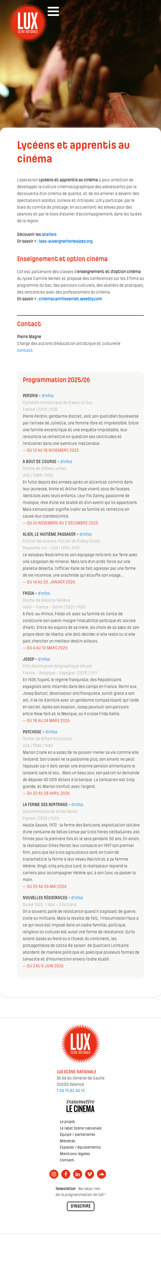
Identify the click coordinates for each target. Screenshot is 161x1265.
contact (25, 350)
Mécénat (67, 1141)
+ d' (45, 732)
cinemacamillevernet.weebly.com (70, 299)
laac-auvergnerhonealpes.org (65, 241)
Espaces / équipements (80, 1147)
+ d (41, 396)
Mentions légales (75, 1154)
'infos (49, 396)
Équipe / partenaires (77, 1135)
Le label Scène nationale (80, 1128)
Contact (67, 1160)
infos (52, 732)
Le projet (67, 1122)
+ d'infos (64, 462)
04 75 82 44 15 (72, 1091)
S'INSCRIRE (81, 1206)
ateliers (49, 235)
